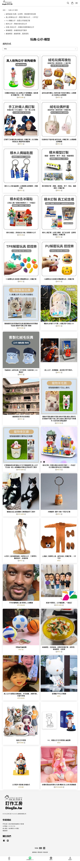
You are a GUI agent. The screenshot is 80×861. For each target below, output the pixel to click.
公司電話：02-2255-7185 (9, 826)
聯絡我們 (5, 830)
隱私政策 (40, 852)
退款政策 (45, 852)
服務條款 (34, 852)
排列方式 (7, 44)
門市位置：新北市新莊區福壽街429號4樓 (13, 824)
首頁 (4, 10)
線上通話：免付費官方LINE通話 (11, 828)
